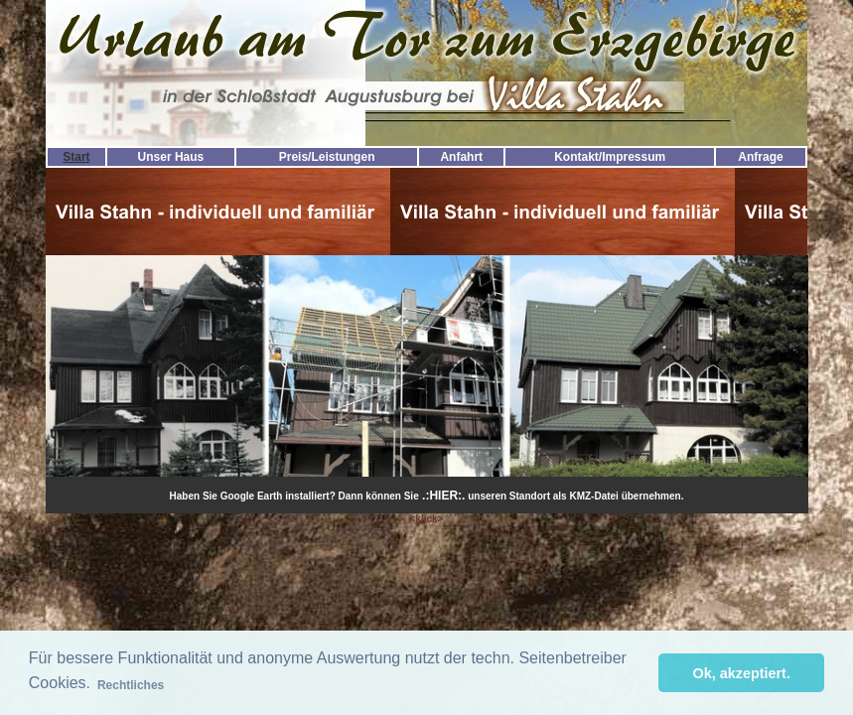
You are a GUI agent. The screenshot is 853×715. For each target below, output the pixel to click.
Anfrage (760, 157)
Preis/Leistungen (327, 157)
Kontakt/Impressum (609, 157)
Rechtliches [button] (130, 685)
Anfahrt (461, 157)
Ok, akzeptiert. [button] (741, 673)
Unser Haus (171, 157)
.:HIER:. (442, 495)
